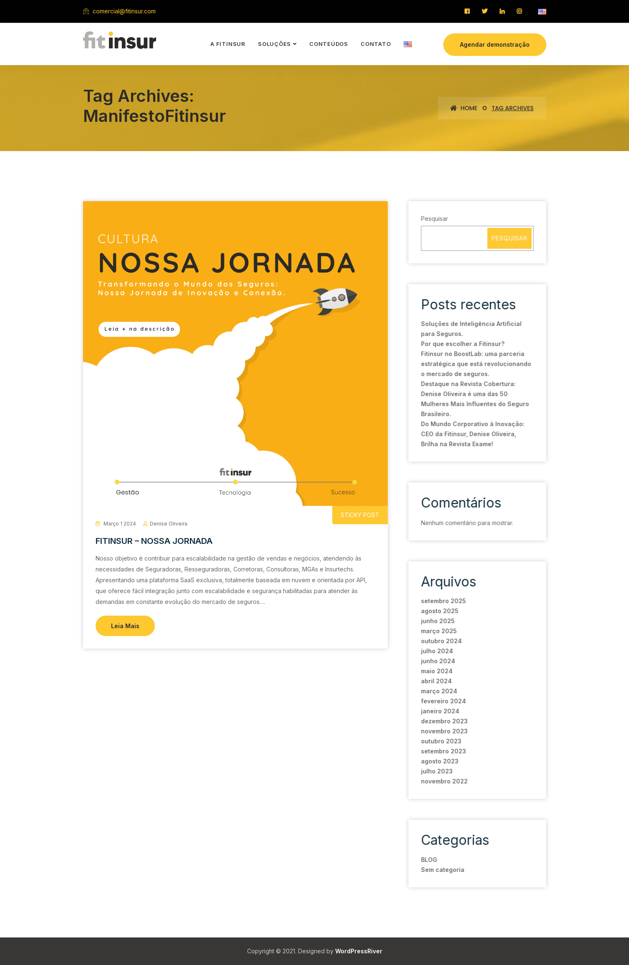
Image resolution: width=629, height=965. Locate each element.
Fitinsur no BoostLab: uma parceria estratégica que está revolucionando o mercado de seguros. (475, 363)
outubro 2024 (440, 640)
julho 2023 (436, 771)
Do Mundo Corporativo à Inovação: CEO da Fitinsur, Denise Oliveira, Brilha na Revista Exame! (472, 433)
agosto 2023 (439, 761)
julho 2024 (436, 650)
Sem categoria (442, 869)
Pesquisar (433, 218)
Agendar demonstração (495, 44)
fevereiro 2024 (442, 701)
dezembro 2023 (443, 721)
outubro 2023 (440, 741)
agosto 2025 (439, 610)
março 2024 (438, 691)
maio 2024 (436, 670)
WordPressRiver (358, 951)
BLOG (428, 859)
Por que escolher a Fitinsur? (462, 343)
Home (463, 108)
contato (376, 43)
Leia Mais (125, 625)
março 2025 (438, 630)
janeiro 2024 (439, 711)
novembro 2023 (443, 731)
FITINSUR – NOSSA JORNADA (154, 541)
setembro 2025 (442, 600)
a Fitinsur (227, 43)
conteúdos (328, 43)
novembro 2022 (443, 781)
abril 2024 (435, 681)
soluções (274, 43)
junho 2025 (437, 620)
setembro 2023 (442, 751)
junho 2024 (437, 660)
